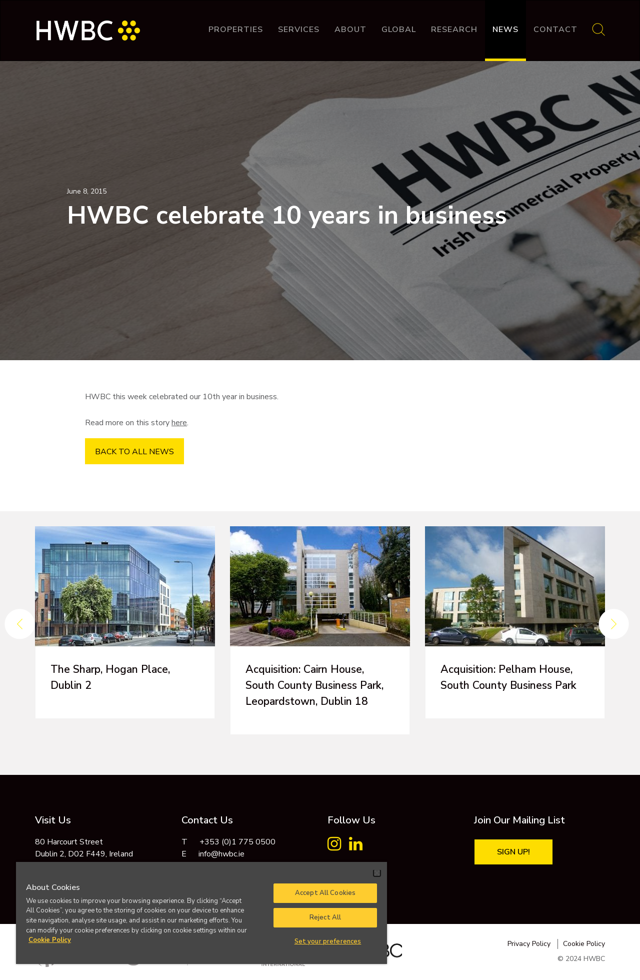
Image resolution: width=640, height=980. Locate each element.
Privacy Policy (529, 943)
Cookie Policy (584, 943)
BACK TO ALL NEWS (134, 451)
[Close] (377, 873)
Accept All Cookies (325, 892)
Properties (235, 29)
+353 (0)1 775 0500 (238, 841)
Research (454, 29)
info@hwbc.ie (221, 853)
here (179, 422)
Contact (556, 29)
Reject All (325, 917)
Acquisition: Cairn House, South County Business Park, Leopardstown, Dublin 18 (318, 685)
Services (299, 29)
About (350, 29)
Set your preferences (328, 941)
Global (399, 29)
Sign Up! (513, 851)
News (505, 29)
